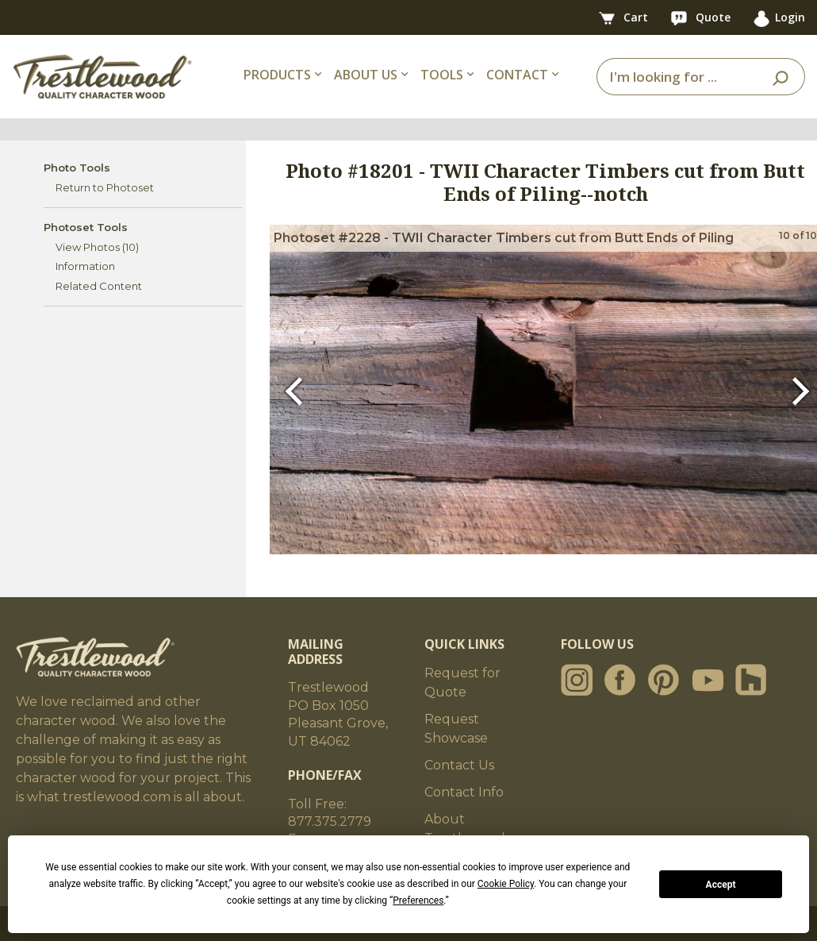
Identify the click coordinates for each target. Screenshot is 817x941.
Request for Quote (462, 682)
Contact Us (459, 765)
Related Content (99, 286)
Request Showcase (456, 729)
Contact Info (464, 792)
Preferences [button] (418, 900)
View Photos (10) (97, 247)
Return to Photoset (105, 187)
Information (85, 266)
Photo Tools (77, 167)
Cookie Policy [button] (506, 883)
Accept (721, 884)
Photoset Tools (86, 227)
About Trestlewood (464, 829)
